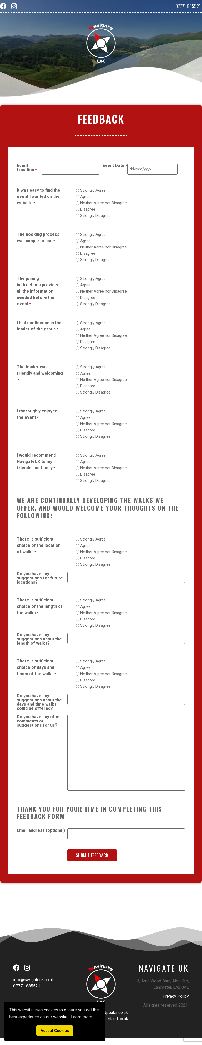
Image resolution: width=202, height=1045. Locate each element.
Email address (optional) (41, 830)
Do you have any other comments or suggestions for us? (39, 720)
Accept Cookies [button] (55, 1030)
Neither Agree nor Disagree (103, 203)
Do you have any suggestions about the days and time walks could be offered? (39, 701)
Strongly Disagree (95, 215)
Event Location (27, 168)
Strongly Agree (93, 190)
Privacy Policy (176, 994)
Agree (85, 196)
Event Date (115, 166)
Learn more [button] (81, 1017)
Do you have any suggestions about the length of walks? (39, 638)
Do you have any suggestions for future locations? (40, 577)
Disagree (87, 209)
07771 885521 (188, 6)
